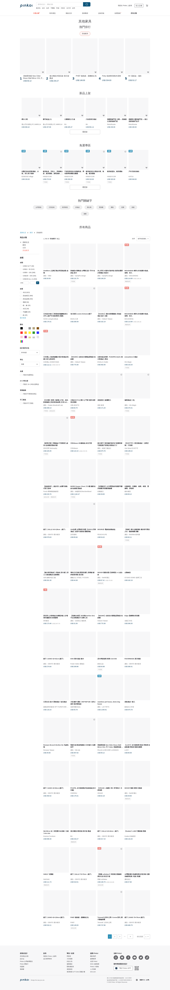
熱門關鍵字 (85, 200)
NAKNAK (46, 879)
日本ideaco (74, 448)
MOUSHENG (133, 276)
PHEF (72, 922)
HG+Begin (128, 362)
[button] (37, 282)
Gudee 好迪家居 (130, 836)
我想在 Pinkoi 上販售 (125, 5)
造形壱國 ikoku (75, 707)
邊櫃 (85, 214)
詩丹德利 (73, 534)
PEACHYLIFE (102, 534)
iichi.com (93, 972)
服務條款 (69, 964)
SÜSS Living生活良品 (50, 319)
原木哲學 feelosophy (50, 448)
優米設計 (128, 879)
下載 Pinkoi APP (123, 968)
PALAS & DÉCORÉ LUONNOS (108, 750)
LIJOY (127, 750)
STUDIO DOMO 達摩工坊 (133, 577)
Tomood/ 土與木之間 (104, 922)
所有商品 (85, 227)
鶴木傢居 (128, 491)
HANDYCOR (47, 176)
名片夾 (68, 8)
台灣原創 (38, 207)
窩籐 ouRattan (102, 879)
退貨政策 (69, 969)
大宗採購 (69, 959)
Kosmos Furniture (49, 836)
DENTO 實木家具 (54, 534)
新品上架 (85, 93)
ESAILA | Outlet (102, 362)
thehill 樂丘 (106, 577)
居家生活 (23, 232)
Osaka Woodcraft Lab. (55, 405)
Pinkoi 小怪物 (94, 966)
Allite (49, 276)
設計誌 (22, 959)
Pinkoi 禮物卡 (24, 964)
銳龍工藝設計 (106, 448)
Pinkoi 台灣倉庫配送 (26, 961)
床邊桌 (77, 207)
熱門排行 (85, 27)
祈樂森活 (100, 491)
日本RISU (73, 793)
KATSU (131, 176)
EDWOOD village (27, 176)
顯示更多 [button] (23, 318)
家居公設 (100, 664)
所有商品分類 (24, 956)
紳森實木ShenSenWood (83, 491)
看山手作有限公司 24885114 (31, 124)
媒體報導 (93, 959)
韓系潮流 (65, 207)
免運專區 (85, 145)
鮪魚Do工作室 (129, 707)
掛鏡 (133, 207)
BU (65, 124)
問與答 (69, 956)
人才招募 (93, 969)
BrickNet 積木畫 (134, 534)
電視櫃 (101, 207)
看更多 (85, 132)
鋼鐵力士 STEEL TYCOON (79, 577)
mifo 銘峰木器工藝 (49, 577)
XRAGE (100, 793)
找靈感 (22, 966)
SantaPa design (80, 276)
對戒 (57, 8)
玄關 (122, 207)
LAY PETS (105, 707)
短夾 (47, 8)
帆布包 (38, 8)
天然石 (63, 8)
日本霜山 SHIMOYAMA (51, 362)
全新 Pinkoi (93, 961)
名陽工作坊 (128, 621)
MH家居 (46, 621)
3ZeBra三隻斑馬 (80, 621)
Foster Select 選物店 (77, 664)
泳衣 (43, 8)
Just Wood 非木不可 (131, 448)
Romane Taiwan (48, 750)
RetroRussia (111, 124)
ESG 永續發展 (94, 964)
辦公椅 (89, 207)
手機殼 (53, 8)
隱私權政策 (70, 966)
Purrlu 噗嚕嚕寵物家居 (50, 491)
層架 (112, 207)
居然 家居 (100, 405)
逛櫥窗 (22, 969)
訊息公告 (69, 961)
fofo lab (77, 750)
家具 (31, 232)
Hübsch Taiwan (107, 319)
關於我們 (93, 956)
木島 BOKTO (74, 405)
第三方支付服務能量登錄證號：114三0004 (119, 978)
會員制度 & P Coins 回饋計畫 (76, 972)
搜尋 (86, 4)
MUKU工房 (74, 319)
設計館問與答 (47, 959)
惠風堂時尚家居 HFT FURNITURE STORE (57, 707)
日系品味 (52, 207)
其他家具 (85, 33)
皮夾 (73, 8)
